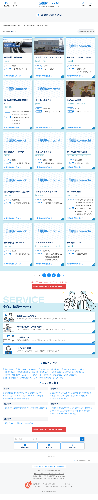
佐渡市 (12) (55, 396)
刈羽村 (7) (72, 413)
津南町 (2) (64, 413)
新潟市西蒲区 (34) (23, 398)
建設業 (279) (44, 369)
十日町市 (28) (87, 408)
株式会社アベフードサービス (48, 57)
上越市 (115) (29, 423)
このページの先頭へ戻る (49, 456)
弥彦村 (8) (34, 408)
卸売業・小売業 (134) (41, 372)
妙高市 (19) (19, 423)
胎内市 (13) (65, 396)
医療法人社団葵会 (43, 152)
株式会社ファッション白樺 (79, 57)
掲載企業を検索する (86, 31)
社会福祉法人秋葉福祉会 (46, 192)
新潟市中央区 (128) (36, 393)
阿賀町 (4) (84, 396)
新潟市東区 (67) (22, 393)
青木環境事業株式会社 (77, 152)
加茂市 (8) (17, 408)
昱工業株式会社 (74, 192)
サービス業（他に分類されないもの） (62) (49, 378)
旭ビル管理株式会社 (44, 243)
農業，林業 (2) (9, 369)
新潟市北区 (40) (10, 393)
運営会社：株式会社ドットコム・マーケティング (49, 474)
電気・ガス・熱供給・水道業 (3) (74, 369)
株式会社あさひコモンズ (15, 243)
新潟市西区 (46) (10, 398)
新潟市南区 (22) (38, 396)
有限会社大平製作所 (13, 57)
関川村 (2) (55, 398)
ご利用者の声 (23, 337)
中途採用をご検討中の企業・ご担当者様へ (50, 466)
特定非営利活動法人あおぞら (17, 192)
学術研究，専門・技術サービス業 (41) (17, 375)
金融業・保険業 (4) (57, 372)
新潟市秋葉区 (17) (24, 396)
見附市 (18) (55, 411)
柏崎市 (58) (65, 408)
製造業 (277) (56, 369)
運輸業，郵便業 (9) (24, 372)
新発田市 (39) (56, 393)
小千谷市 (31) (76, 408)
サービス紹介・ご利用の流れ (29, 327)
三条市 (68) (8, 408)
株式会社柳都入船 (43, 100)
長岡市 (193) (56, 408)
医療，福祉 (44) (27, 378)
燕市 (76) (26, 408)
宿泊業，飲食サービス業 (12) (42, 375)
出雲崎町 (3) (86, 411)
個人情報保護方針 (54, 470)
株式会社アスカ (74, 243)
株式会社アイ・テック (14, 152)
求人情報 (7, 6)
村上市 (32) (66, 393)
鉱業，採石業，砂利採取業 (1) (27, 369)
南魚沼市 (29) (75, 411)
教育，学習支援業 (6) (11, 378)
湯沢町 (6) (55, 413)
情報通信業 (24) (10, 372)
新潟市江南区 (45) (10, 396)
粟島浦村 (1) (65, 398)
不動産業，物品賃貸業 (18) (76, 372)
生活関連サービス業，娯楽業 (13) (66, 375)
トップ (74, 460)
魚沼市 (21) (65, 411)
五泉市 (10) (76, 393)
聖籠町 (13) (74, 396)
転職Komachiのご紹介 (27, 316)
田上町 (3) (43, 408)
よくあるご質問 (24, 348)
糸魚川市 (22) (9, 423)
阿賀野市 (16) (86, 393)
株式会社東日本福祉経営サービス (17, 101)
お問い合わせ (42, 470)
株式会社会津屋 (74, 100)
